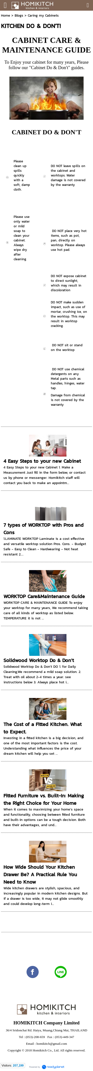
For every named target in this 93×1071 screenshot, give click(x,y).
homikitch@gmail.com (51, 1043)
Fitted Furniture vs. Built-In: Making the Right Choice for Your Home (43, 799)
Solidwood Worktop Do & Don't (38, 660)
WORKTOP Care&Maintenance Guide (44, 596)
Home (5, 15)
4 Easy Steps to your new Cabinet (42, 461)
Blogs (19, 15)
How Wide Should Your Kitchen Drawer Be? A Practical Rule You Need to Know (40, 874)
